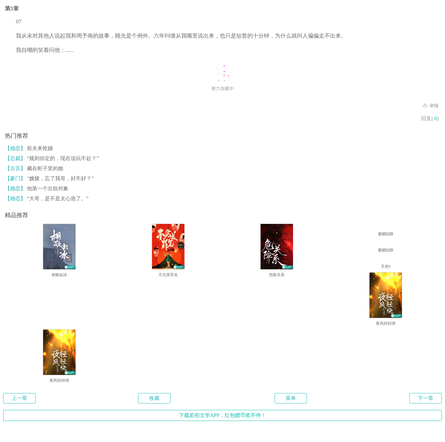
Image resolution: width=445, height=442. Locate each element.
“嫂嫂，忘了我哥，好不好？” (49, 178)
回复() (430, 118)
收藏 (154, 398)
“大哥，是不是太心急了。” (46, 198)
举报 (431, 105)
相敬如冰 (59, 275)
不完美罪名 (168, 275)
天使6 (386, 266)
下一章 (425, 398)
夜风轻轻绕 (385, 323)
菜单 (291, 398)
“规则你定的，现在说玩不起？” (52, 158)
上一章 (19, 398)
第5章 (12, 9)
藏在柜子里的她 (34, 168)
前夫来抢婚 (29, 148)
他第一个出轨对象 (36, 188)
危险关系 (277, 275)
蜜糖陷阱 (385, 234)
